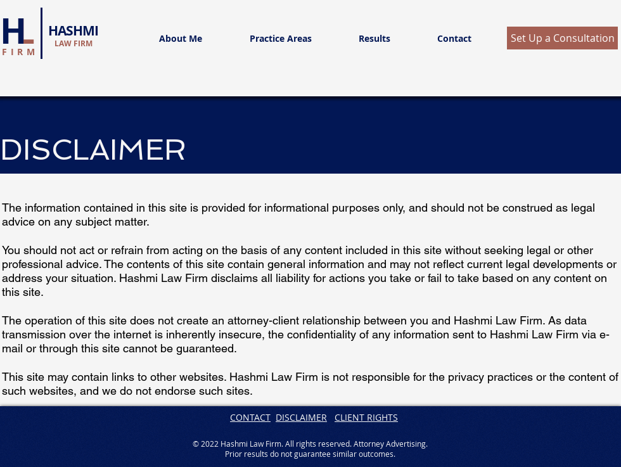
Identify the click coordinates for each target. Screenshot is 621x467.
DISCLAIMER (301, 417)
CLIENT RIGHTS (366, 417)
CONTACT (250, 417)
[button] (562, 38)
